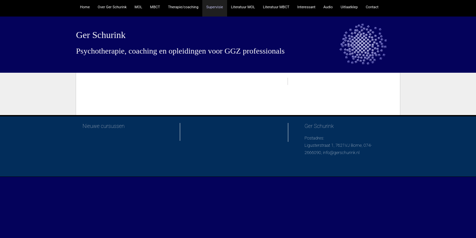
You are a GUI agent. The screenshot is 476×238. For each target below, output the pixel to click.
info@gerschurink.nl (341, 152)
